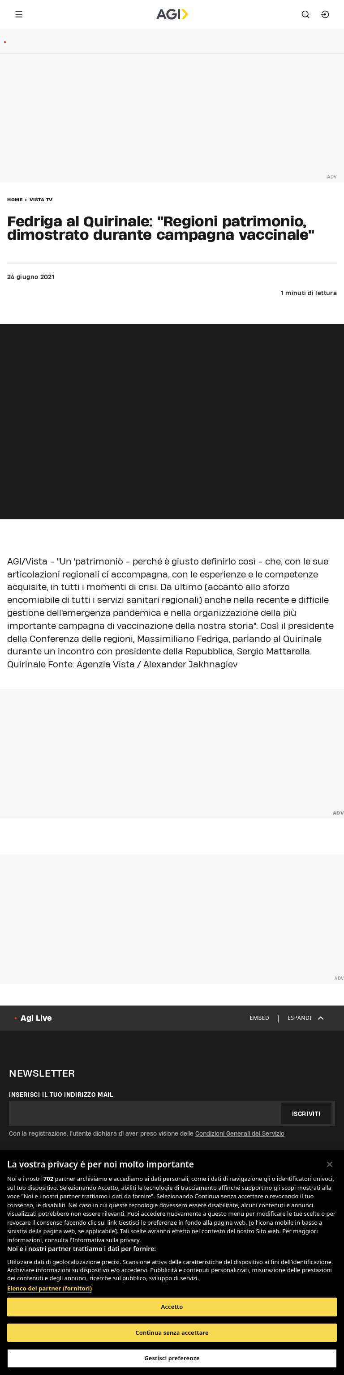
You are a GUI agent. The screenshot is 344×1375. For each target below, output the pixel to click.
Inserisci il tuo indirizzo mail (61, 1094)
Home (15, 199)
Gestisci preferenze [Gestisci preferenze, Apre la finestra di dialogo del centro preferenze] (172, 1358)
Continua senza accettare (171, 1332)
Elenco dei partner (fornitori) (49, 1288)
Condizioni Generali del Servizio (239, 1133)
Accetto (172, 1307)
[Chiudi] (330, 1164)
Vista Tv (41, 199)
